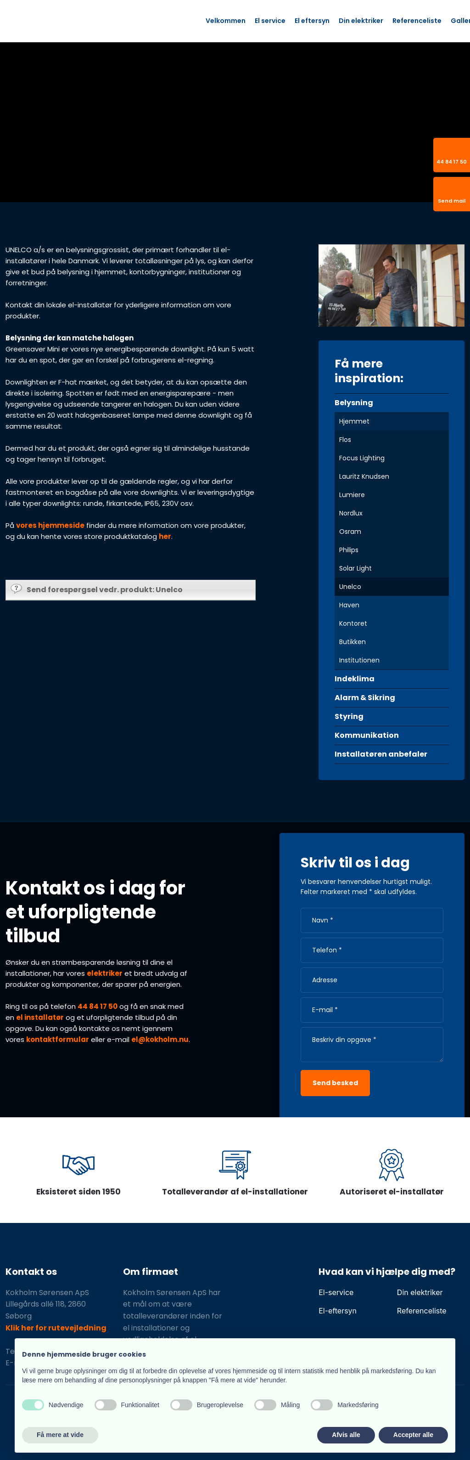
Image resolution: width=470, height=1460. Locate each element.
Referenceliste (417, 20)
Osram (350, 531)
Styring (349, 716)
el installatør (40, 1017)
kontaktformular (57, 1039)
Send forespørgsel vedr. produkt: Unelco (97, 589)
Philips (348, 550)
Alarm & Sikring (365, 697)
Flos (345, 439)
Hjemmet (354, 421)
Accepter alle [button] (413, 1434)
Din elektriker (361, 20)
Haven (349, 605)
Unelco (350, 586)
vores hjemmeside (50, 525)
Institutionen (359, 660)
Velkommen (226, 20)
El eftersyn (312, 20)
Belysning (354, 402)
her (165, 536)
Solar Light (355, 568)
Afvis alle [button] (346, 1434)
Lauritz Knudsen (364, 476)
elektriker (105, 973)
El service (270, 20)
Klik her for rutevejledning (56, 1328)
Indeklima (355, 678)
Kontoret (353, 623)
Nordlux (351, 513)
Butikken (352, 641)
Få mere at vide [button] (60, 1434)
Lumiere (352, 494)
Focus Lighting (362, 458)
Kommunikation (367, 735)
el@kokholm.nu (160, 1039)
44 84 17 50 (98, 1006)
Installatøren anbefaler (381, 754)
